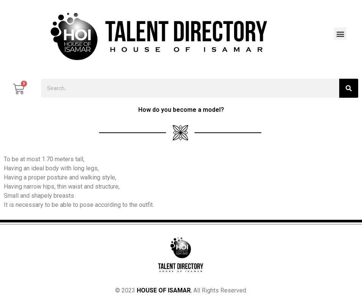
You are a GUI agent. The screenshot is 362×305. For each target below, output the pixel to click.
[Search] (348, 88)
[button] (340, 33)
